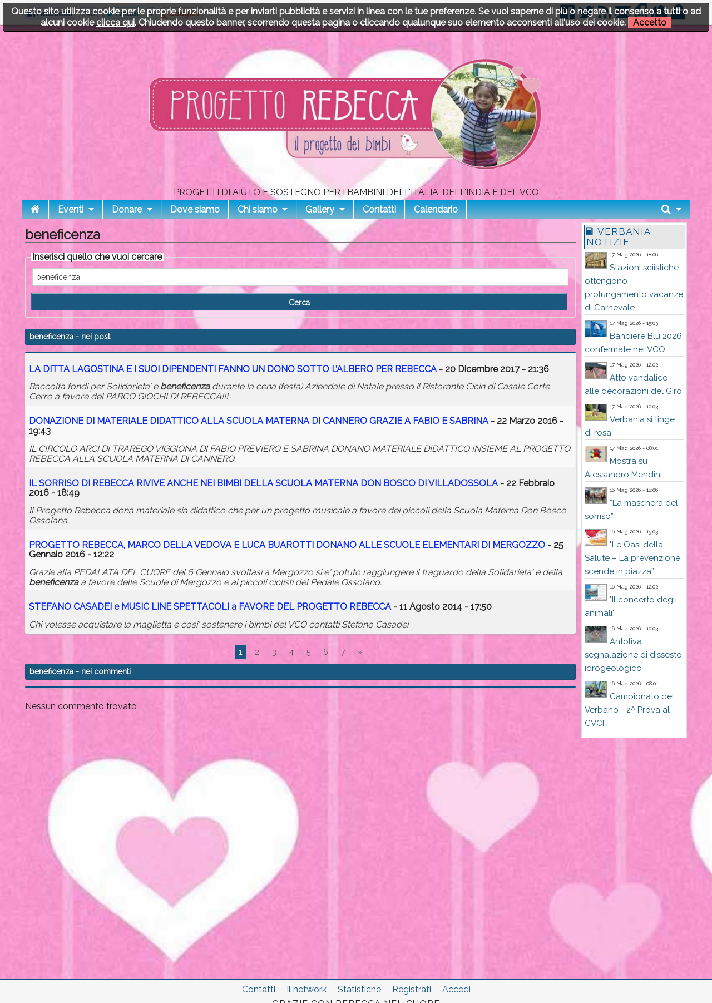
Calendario (436, 209)
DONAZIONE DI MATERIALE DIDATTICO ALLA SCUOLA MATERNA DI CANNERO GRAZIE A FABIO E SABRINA (258, 421)
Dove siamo (195, 209)
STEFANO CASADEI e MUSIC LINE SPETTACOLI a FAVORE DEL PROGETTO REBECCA (210, 606)
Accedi (456, 989)
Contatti (379, 209)
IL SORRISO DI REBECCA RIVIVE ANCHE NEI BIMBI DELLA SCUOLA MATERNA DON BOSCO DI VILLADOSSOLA (263, 483)
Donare (127, 209)
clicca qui (115, 22)
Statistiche (359, 989)
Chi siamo (258, 209)
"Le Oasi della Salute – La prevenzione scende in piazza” (632, 558)
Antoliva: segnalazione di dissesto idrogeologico (633, 654)
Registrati (411, 989)
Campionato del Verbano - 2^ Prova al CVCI (629, 709)
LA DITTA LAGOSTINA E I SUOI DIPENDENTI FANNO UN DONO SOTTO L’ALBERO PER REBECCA (233, 369)
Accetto (649, 22)
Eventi (70, 209)
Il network (306, 989)
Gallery (319, 209)
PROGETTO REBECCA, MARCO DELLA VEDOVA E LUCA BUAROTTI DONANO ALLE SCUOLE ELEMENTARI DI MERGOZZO (287, 545)
